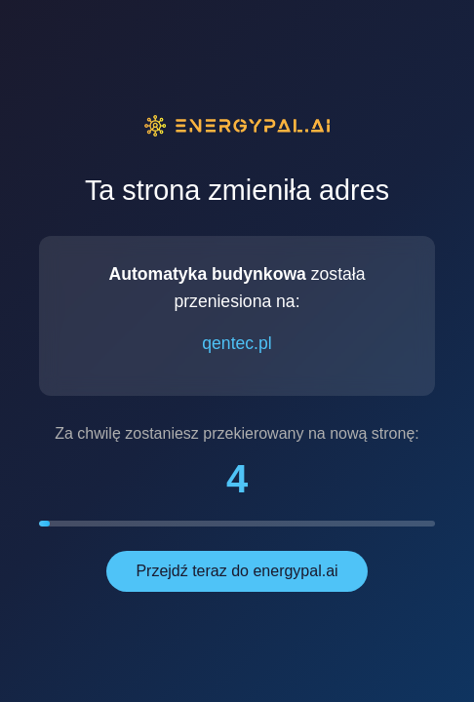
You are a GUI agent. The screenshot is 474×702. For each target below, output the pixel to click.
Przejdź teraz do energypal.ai (236, 571)
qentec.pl (236, 343)
